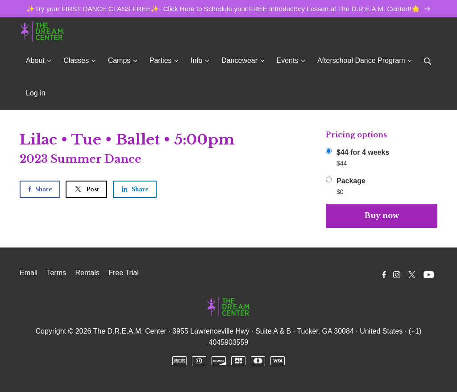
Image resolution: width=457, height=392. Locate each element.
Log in (36, 93)
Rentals (87, 272)
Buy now (382, 215)
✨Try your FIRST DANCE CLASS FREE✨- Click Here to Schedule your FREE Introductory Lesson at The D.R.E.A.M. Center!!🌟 (228, 8)
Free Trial (123, 272)
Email (28, 272)
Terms (56, 272)
